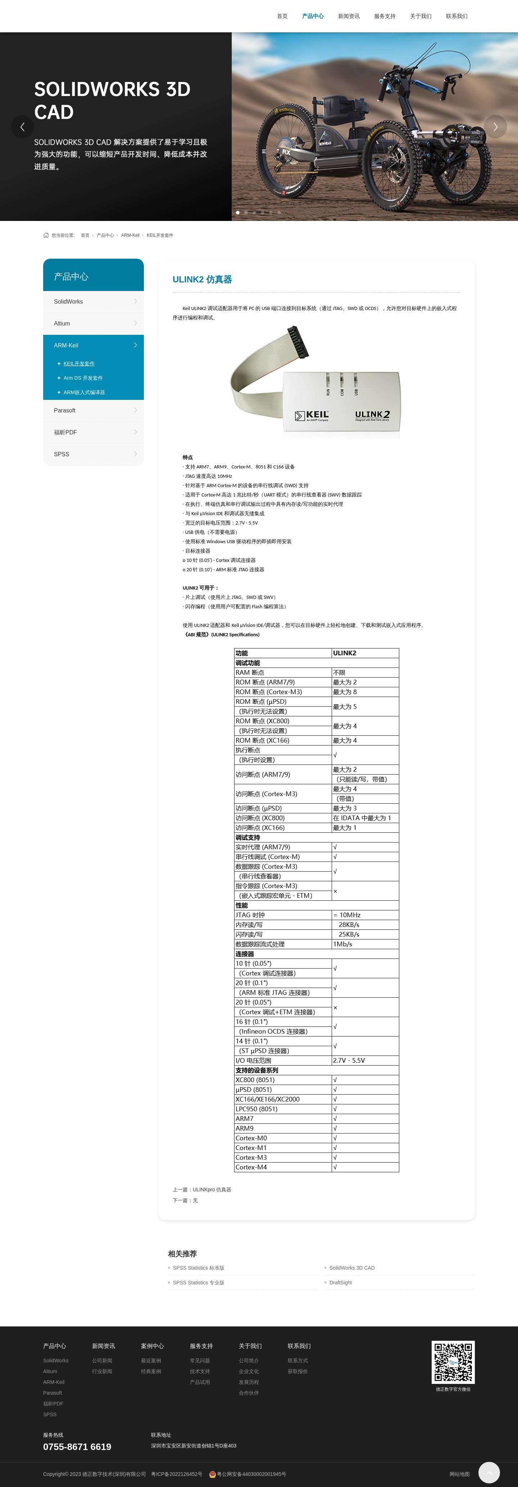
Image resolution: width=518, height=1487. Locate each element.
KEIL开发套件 (160, 235)
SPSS (61, 454)
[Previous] (22, 126)
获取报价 (298, 1371)
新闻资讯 (349, 16)
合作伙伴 (249, 1393)
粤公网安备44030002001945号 (251, 1474)
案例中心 (152, 1346)
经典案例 (151, 1371)
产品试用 (200, 1382)
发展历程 (249, 1382)
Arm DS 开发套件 (83, 378)
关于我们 (421, 16)
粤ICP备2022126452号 (177, 1474)
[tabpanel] (259, 126)
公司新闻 (102, 1360)
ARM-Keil (130, 235)
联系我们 (457, 16)
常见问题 (200, 1360)
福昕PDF (65, 432)
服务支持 (385, 16)
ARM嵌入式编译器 (84, 392)
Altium (62, 323)
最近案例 (151, 1360)
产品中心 (313, 16)
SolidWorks (68, 302)
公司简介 (249, 1360)
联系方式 (298, 1360)
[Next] (495, 126)
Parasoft (65, 410)
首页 (282, 16)
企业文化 (249, 1371)
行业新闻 (102, 1371)
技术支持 (200, 1371)
